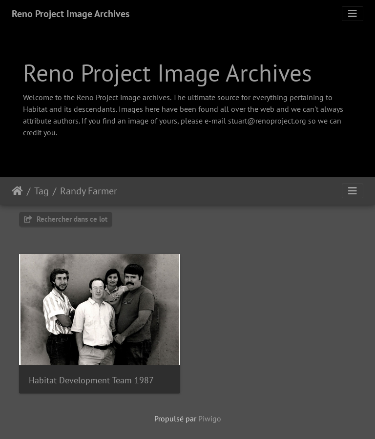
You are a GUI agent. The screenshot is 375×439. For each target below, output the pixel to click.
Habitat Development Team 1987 (91, 380)
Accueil (17, 191)
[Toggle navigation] (352, 13)
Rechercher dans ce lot (65, 219)
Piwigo (209, 418)
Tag (41, 191)
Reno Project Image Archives (70, 13)
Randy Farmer (88, 191)
